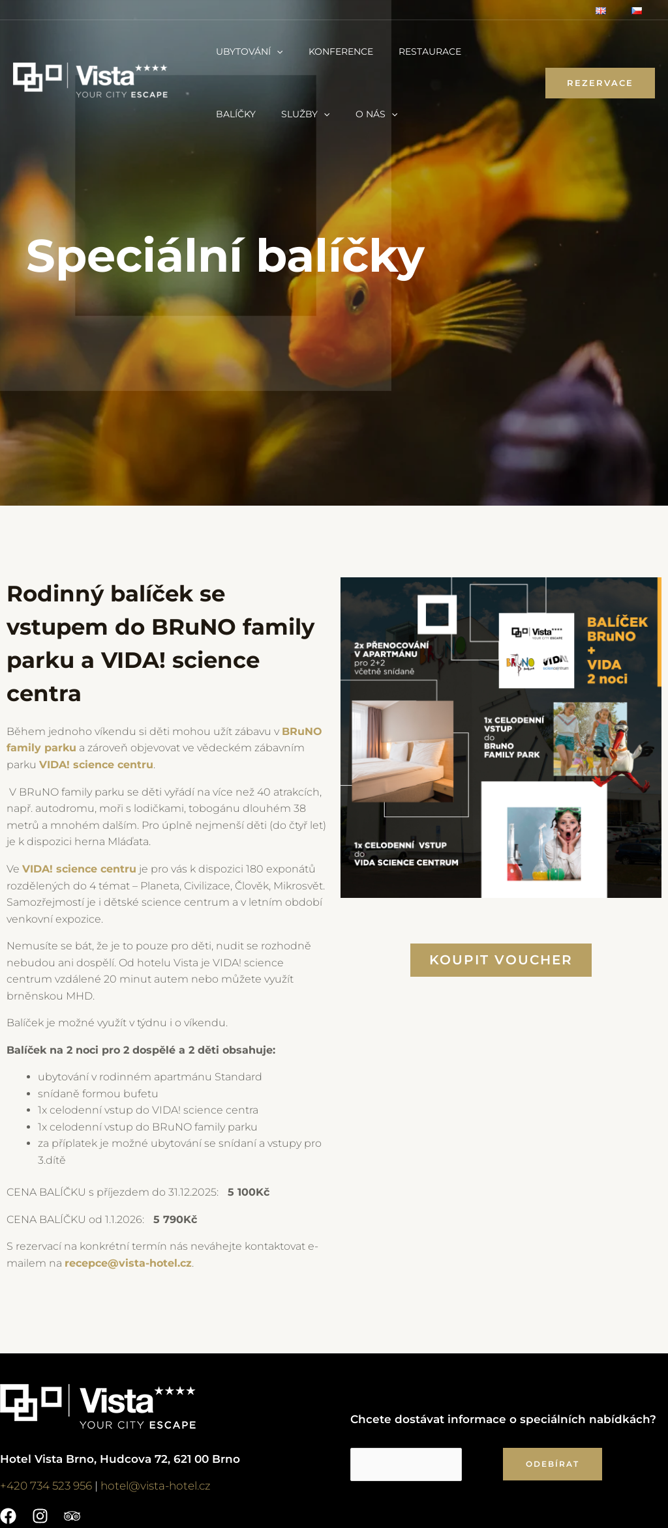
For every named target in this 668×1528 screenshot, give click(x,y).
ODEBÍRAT (552, 1462)
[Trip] (72, 1515)
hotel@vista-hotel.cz (155, 1485)
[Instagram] (40, 1515)
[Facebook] (8, 1515)
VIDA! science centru (79, 868)
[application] (273, 51)
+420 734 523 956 (46, 1485)
